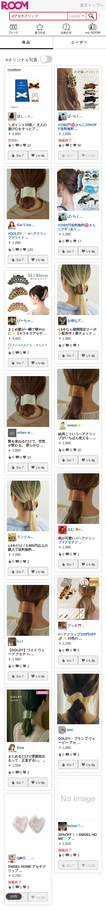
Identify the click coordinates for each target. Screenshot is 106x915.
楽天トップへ (92, 5)
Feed (13, 29)
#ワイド (18, 238)
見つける (40, 29)
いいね (40, 155)
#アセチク (70, 542)
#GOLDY (15, 234)
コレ (20, 155)
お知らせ (66, 29)
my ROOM (92, 29)
